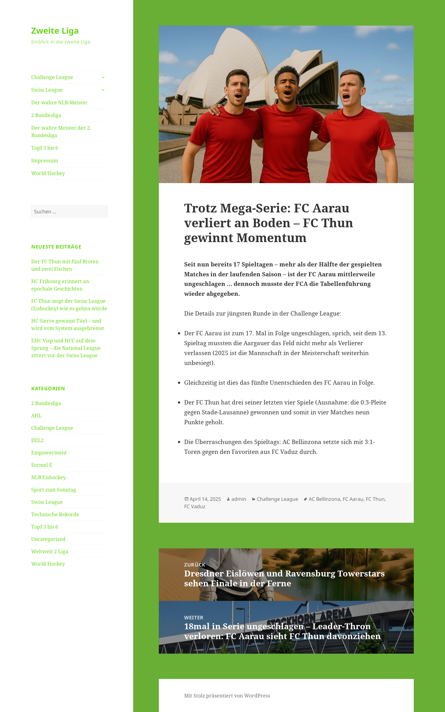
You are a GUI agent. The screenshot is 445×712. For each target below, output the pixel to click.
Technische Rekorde (55, 514)
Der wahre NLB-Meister (59, 102)
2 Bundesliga (46, 115)
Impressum (44, 160)
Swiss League (47, 89)
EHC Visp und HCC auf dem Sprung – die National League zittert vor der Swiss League (66, 348)
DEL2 (37, 440)
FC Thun (375, 499)
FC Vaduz (195, 506)
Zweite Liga (55, 30)
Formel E (41, 465)
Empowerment (49, 452)
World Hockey (48, 173)
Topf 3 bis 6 (44, 147)
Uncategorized (48, 539)
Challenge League (52, 77)
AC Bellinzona (324, 499)
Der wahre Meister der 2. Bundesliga (61, 131)
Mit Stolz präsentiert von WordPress (227, 695)
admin (238, 499)
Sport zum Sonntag (53, 489)
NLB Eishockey (48, 477)
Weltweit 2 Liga (49, 551)
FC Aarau (353, 499)
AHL (36, 415)
